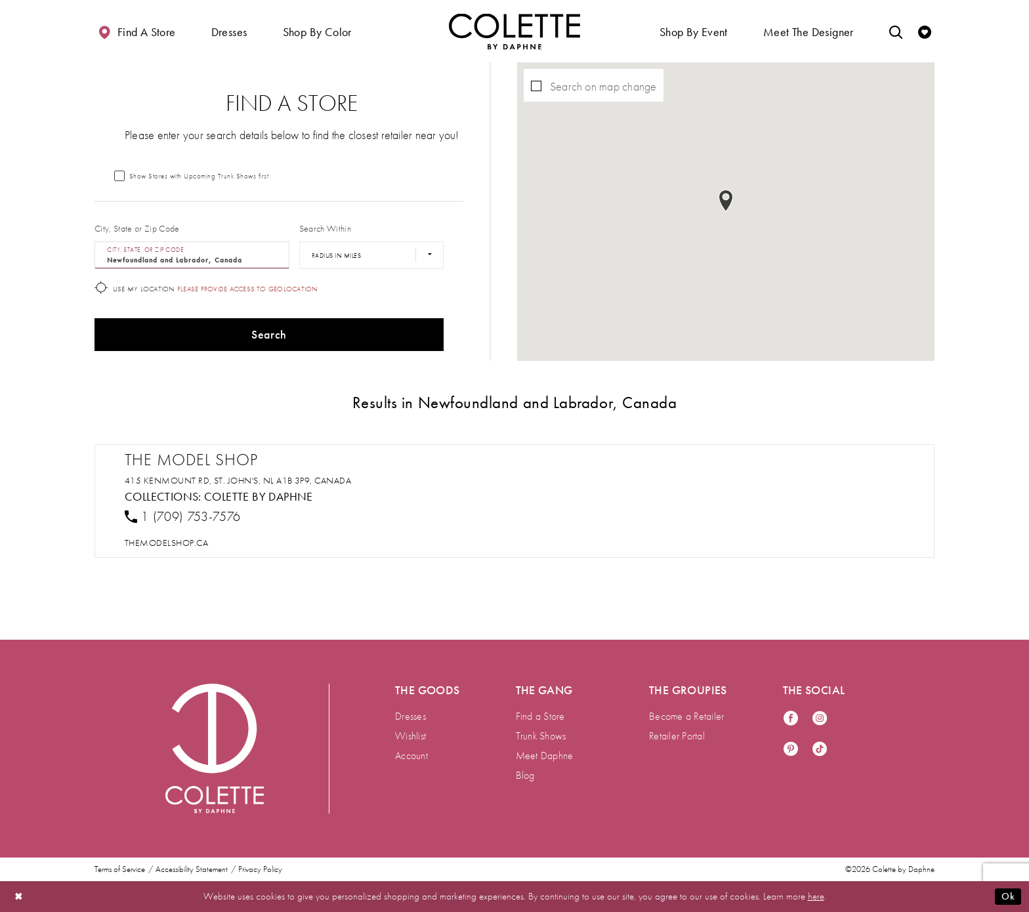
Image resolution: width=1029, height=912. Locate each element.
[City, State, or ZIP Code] (191, 255)
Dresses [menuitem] (410, 716)
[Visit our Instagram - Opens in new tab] (820, 719)
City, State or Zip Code (137, 228)
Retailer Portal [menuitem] (677, 736)
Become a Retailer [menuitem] (686, 716)
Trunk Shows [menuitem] (541, 736)
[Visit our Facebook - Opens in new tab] (791, 719)
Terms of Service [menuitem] (119, 869)
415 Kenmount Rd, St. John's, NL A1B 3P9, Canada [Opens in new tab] (238, 480)
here (816, 896)
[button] (229, 31)
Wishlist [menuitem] (410, 736)
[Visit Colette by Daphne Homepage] (214, 749)
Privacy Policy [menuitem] (260, 869)
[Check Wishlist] (924, 31)
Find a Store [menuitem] (540, 716)
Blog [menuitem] (525, 775)
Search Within (325, 228)
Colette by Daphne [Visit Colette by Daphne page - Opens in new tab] (258, 496)
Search (268, 334)
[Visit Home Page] (514, 31)
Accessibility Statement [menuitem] (192, 869)
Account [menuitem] (411, 755)
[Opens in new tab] (166, 543)
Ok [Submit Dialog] (1008, 896)
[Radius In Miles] (371, 255)
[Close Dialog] (19, 896)
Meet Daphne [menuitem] (545, 755)
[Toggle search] (896, 31)
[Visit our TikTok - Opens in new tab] (820, 749)
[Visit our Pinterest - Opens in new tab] (791, 749)
